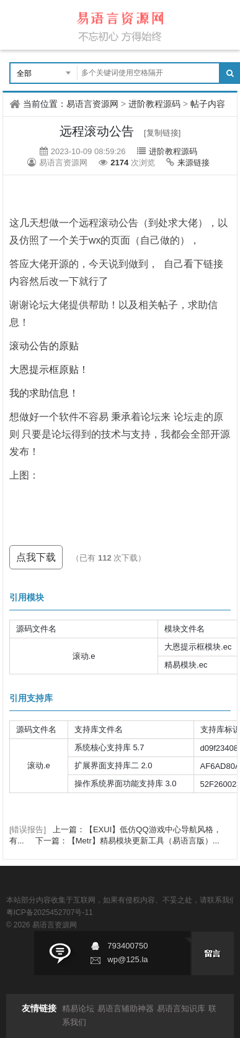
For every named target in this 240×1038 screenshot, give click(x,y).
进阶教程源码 (154, 104)
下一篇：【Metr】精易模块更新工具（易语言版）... (127, 840)
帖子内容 (207, 104)
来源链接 (193, 162)
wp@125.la (127, 959)
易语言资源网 (92, 104)
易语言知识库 (181, 1008)
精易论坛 (78, 1008)
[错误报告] (27, 829)
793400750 (127, 945)
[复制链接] (162, 132)
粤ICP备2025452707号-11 (49, 912)
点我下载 (36, 557)
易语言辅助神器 (125, 1008)
